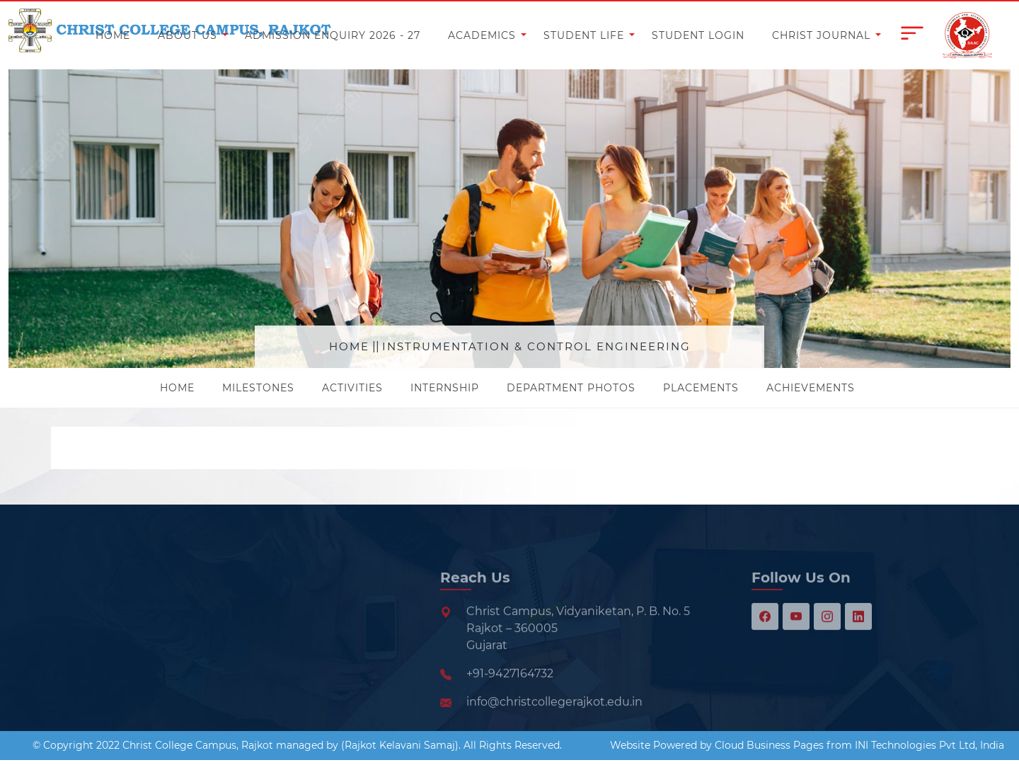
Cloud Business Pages (769, 745)
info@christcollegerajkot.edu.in (554, 728)
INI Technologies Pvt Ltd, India (929, 745)
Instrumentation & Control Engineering (536, 346)
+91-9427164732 (509, 699)
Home (349, 346)
